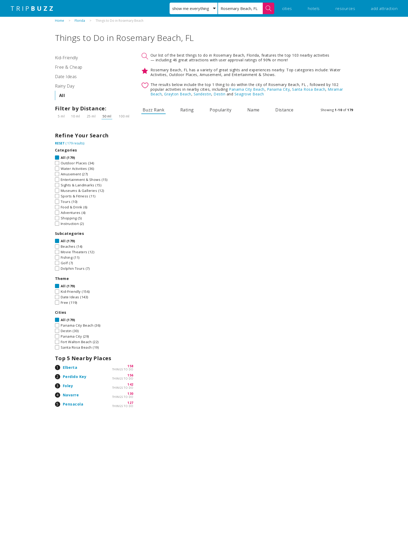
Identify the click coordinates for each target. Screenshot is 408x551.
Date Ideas (66, 76)
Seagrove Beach (249, 93)
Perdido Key (75, 376)
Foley (68, 385)
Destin (219, 93)
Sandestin (202, 93)
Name (253, 110)
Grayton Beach (177, 93)
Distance (284, 110)
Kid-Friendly (66, 58)
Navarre (71, 394)
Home (59, 20)
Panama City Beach (247, 89)
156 (130, 375)
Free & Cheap (68, 67)
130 (130, 393)
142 (130, 384)
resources (345, 8)
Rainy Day (65, 86)
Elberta (70, 367)
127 (130, 403)
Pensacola (73, 404)
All (62, 95)
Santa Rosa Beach (308, 89)
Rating (187, 110)
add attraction (384, 8)
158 (130, 366)
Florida (80, 20)
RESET (60, 143)
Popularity (220, 110)
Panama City (278, 89)
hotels (314, 8)
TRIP (32, 8)
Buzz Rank (154, 110)
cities (287, 8)
